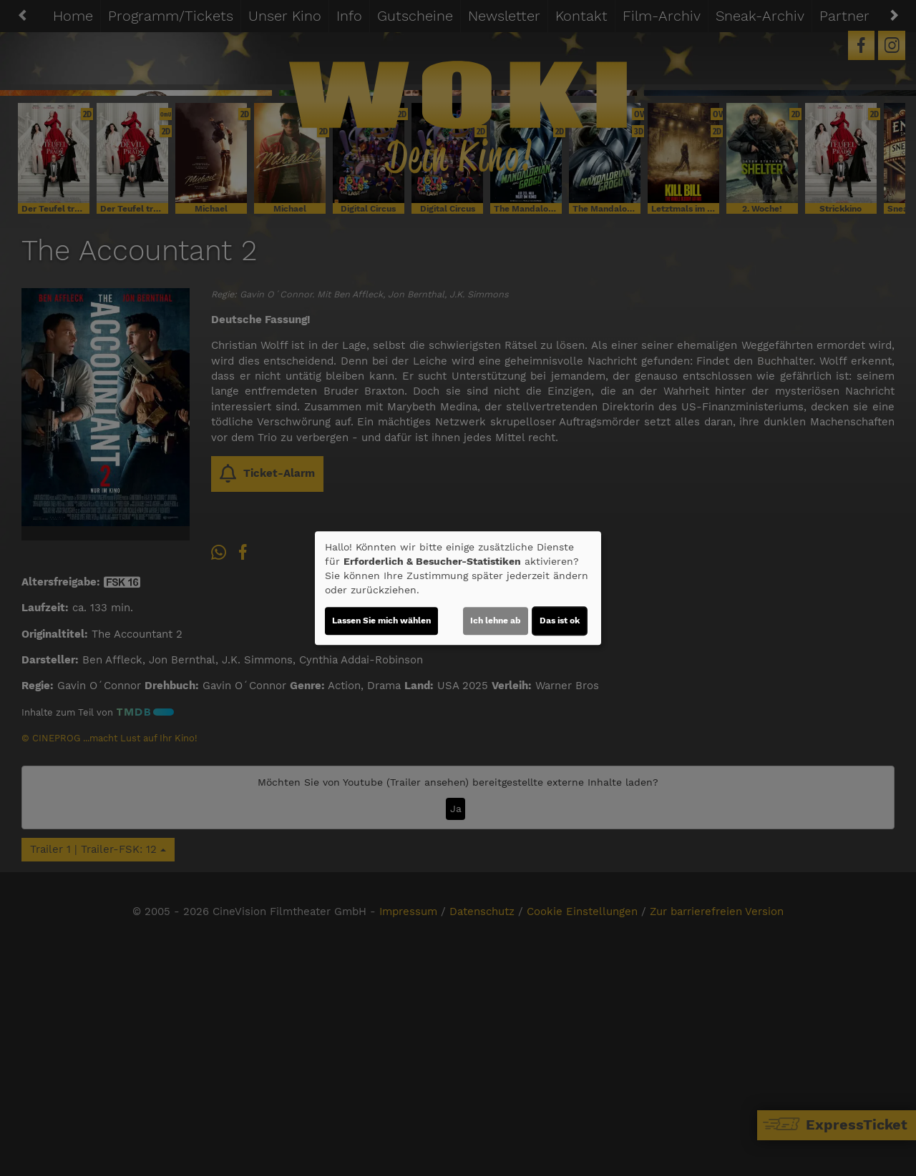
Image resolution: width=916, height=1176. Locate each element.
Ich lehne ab (495, 621)
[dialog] (458, 588)
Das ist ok (560, 621)
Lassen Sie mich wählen (381, 621)
